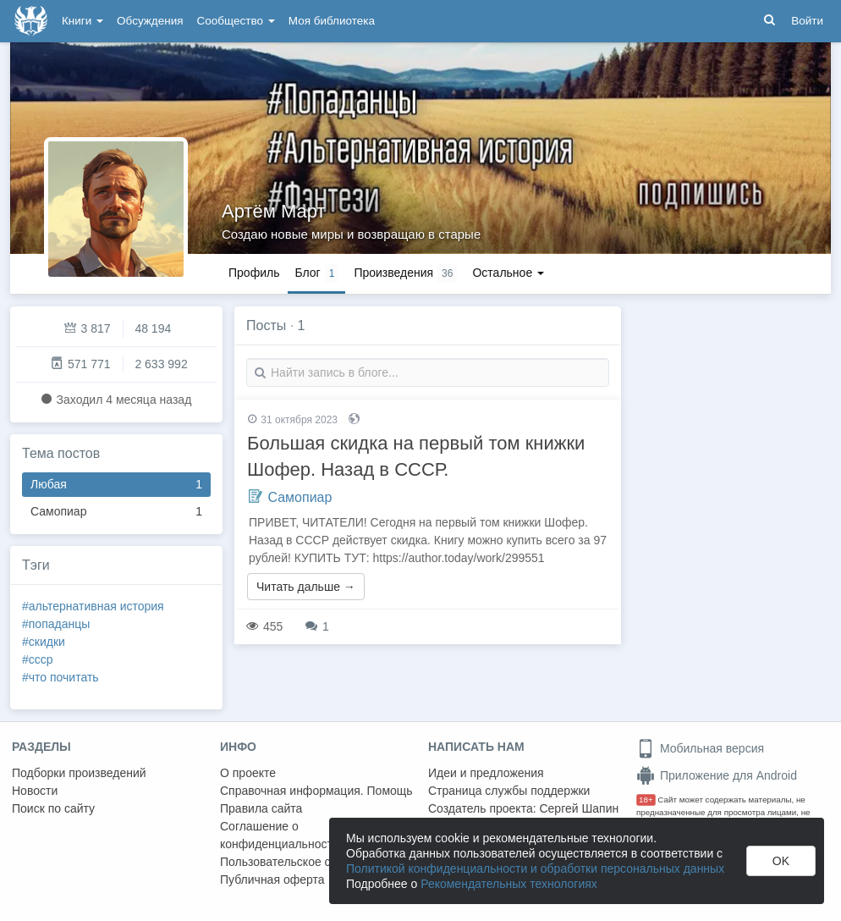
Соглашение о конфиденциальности (279, 835)
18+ (646, 799)
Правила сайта (261, 808)
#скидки (43, 641)
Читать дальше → (305, 586)
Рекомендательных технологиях (508, 884)
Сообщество (236, 20)
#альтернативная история (93, 606)
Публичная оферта (272, 879)
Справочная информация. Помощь (316, 790)
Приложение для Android (716, 775)
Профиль (253, 272)
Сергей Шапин (578, 808)
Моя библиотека (332, 20)
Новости (35, 790)
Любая (116, 485)
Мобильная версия (700, 748)
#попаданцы (56, 624)
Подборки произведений (79, 773)
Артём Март (274, 211)
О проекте (248, 773)
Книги (82, 20)
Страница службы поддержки (509, 790)
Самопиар (116, 512)
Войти (807, 20)
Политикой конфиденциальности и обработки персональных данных (535, 868)
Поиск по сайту (53, 808)
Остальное (508, 272)
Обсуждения (150, 20)
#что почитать (60, 677)
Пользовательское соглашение (305, 862)
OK (780, 861)
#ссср (37, 659)
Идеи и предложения (486, 773)
